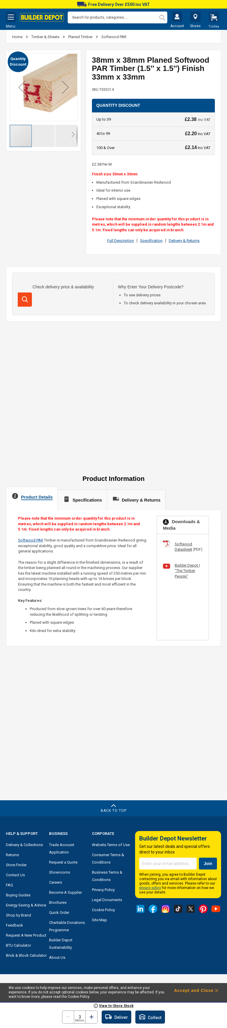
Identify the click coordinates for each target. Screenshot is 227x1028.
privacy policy (150, 888)
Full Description (120, 241)
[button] (22, 87)
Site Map (99, 920)
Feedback (14, 925)
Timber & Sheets (45, 37)
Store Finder (16, 865)
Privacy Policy (103, 890)
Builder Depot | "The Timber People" (187, 570)
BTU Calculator (18, 945)
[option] (113, 4)
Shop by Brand (18, 915)
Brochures (58, 902)
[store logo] (42, 17)
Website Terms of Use (111, 845)
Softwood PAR (114, 37)
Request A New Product (26, 935)
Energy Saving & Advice (26, 905)
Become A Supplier (65, 892)
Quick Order (59, 912)
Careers (55, 882)
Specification (151, 241)
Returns (12, 855)
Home (17, 37)
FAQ (9, 885)
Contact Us (15, 875)
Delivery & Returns (184, 241)
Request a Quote (63, 862)
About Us (57, 957)
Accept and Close (193, 990)
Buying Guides (18, 895)
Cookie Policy (103, 910)
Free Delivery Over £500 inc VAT (113, 4)
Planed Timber (80, 37)
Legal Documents (107, 900)
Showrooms (59, 872)
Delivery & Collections (24, 845)
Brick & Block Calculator (26, 955)
